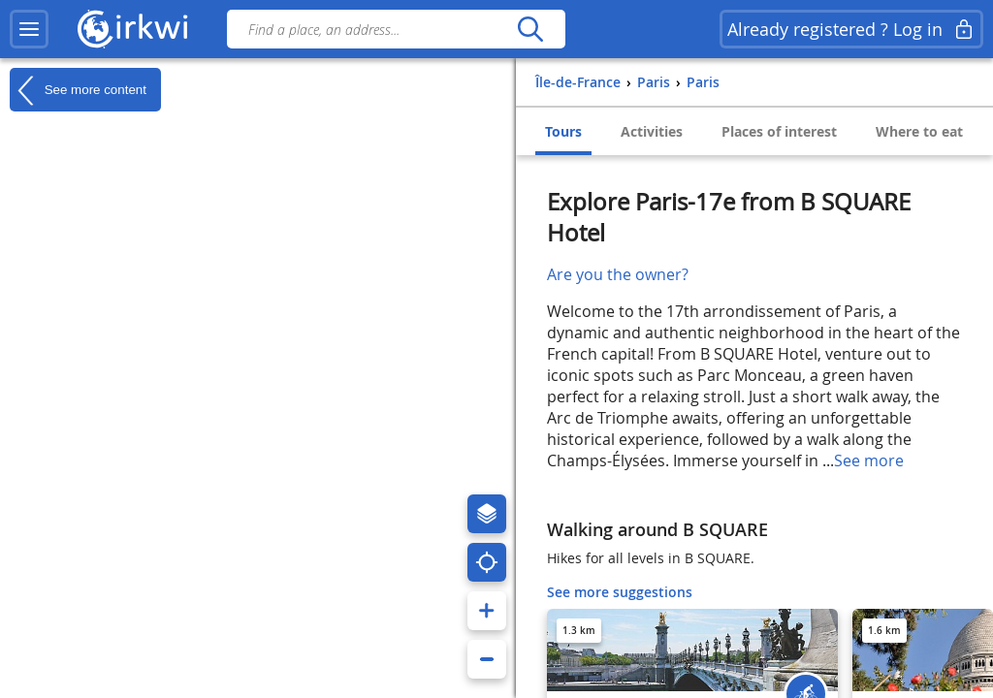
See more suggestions (619, 592)
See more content (78, 90)
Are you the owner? (618, 274)
